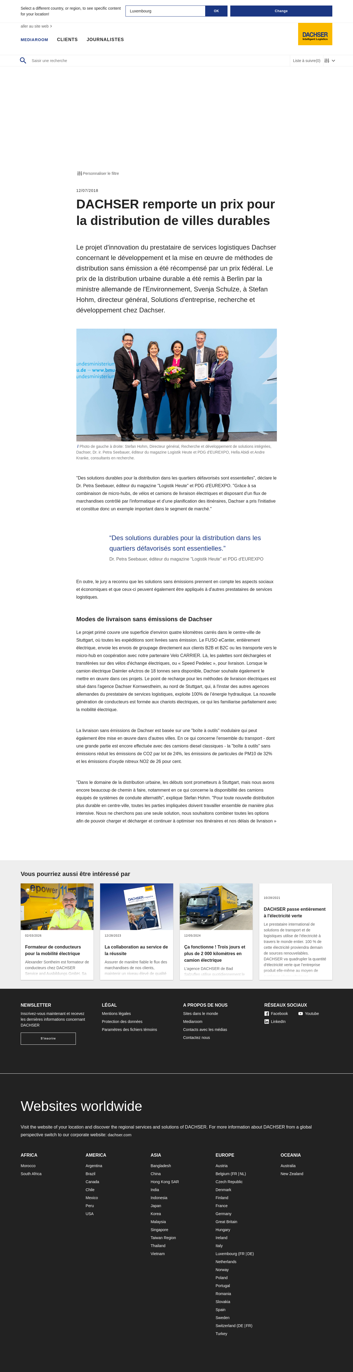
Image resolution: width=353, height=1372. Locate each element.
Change (281, 11)
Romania (223, 1293)
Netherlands (226, 1262)
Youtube (308, 1013)
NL (242, 1174)
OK (216, 11)
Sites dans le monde (200, 1013)
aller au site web (37, 26)
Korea (156, 1214)
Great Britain (226, 1222)
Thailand (158, 1246)
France (222, 1206)
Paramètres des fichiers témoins (129, 1029)
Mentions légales (116, 1013)
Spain (221, 1309)
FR (234, 1174)
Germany (224, 1214)
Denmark (223, 1190)
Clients (70, 40)
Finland (222, 1198)
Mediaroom (36, 40)
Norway (222, 1270)
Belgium (223, 1174)
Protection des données (122, 1021)
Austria (222, 1166)
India (155, 1190)
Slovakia (223, 1301)
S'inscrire (48, 1038)
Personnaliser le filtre (97, 173)
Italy (219, 1246)
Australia (287, 1166)
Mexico (92, 1198)
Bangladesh (161, 1166)
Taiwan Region (163, 1238)
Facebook (276, 1013)
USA (90, 1214)
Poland (222, 1277)
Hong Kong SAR (165, 1182)
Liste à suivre (306, 61)
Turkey (221, 1333)
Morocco (28, 1166)
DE (249, 1254)
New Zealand (291, 1174)
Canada (92, 1182)
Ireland (222, 1238)
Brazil (90, 1174)
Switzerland (226, 1325)
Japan (156, 1206)
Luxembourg (226, 1254)
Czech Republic (229, 1182)
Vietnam (158, 1254)
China (156, 1174)
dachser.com (120, 1134)
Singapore (159, 1230)
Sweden (223, 1317)
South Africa (31, 1174)
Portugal (223, 1285)
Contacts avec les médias (205, 1029)
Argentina (94, 1166)
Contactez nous (196, 1037)
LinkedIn (275, 1021)
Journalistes (108, 40)
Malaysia (158, 1222)
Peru (90, 1206)
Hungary (223, 1230)
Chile (90, 1190)
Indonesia (159, 1198)
